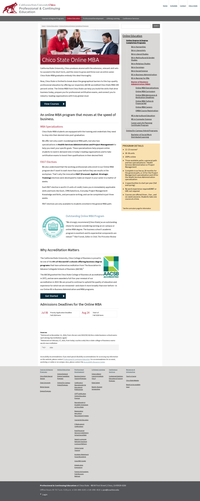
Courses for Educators (81, 420)
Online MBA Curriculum (145, 91)
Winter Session (44, 387)
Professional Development (93, 18)
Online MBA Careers (144, 107)
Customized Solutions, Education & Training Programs (116, 378)
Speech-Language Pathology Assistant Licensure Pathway (80, 441)
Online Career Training (79, 449)
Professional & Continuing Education (76, 359)
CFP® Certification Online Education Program (80, 396)
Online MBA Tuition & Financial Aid (144, 102)
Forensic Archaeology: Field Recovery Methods (81, 474)
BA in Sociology (137, 67)
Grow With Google (80, 461)
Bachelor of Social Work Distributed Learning (141, 135)
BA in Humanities (138, 46)
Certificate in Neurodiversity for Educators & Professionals (80, 386)
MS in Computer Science (141, 119)
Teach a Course (131, 376)
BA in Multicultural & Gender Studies (143, 58)
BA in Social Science (139, 71)
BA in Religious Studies (140, 63)
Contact (183, 6)
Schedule (173, 6)
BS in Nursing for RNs (140, 78)
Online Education (73, 18)
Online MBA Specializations (147, 88)
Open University (45, 383)
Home (165, 6)
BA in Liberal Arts (138, 50)
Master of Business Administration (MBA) (140, 83)
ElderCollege (96, 383)
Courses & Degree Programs (53, 18)
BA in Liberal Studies (139, 54)
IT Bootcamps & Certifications (79, 425)
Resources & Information (130, 371)
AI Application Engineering (78, 466)
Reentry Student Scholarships (97, 388)
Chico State (193, 6)
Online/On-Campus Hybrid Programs (142, 130)
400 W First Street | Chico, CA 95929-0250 (108, 485)
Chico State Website (132, 380)
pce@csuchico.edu (111, 489)
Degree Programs (45, 391)
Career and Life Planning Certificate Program (141, 124)
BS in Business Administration (144, 74)
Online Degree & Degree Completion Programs (74, 26)
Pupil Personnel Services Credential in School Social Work (81, 433)
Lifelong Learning (113, 18)
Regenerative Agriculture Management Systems (81, 413)
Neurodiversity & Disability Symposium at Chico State (81, 404)
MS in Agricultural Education (143, 115)
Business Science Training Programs (80, 377)
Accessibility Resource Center (94, 362)
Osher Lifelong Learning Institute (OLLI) (97, 376)
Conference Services (131, 18)
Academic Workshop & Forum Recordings (81, 455)
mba (51, 347)
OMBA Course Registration (147, 110)
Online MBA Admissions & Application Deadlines (146, 96)
